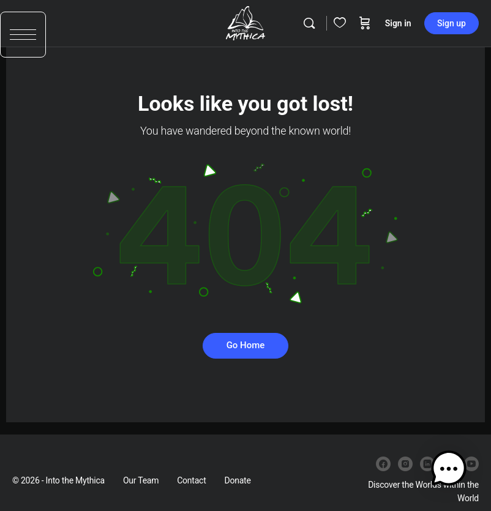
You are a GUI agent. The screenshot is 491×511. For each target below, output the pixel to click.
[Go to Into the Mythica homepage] (245, 22)
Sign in (398, 23)
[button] (23, 41)
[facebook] (383, 464)
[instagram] (405, 464)
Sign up (451, 23)
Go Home (246, 345)
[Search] (309, 23)
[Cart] (365, 23)
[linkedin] (427, 464)
